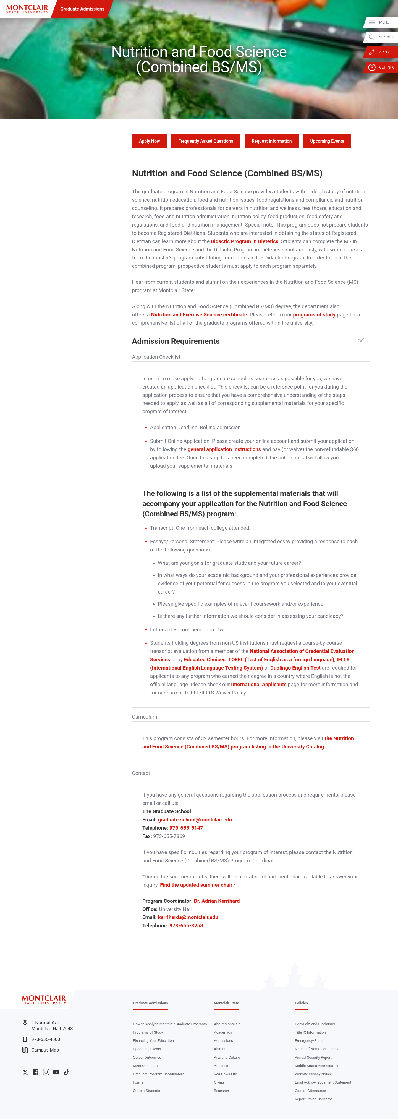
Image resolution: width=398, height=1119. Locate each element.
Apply (384, 52)
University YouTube (56, 1072)
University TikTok (66, 1072)
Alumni (219, 1049)
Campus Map (40, 1050)
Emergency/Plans (309, 1041)
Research (221, 1091)
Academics (223, 1032)
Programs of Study (148, 1032)
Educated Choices (205, 660)
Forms (138, 1082)
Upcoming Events (327, 141)
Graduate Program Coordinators (158, 1074)
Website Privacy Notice (313, 1074)
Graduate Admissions (82, 9)
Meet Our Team (145, 1066)
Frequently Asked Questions (205, 141)
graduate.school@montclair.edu (195, 820)
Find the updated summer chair (196, 885)
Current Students (146, 1091)
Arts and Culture (227, 1057)
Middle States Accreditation (317, 1066)
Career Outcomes (147, 1057)
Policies (301, 1003)
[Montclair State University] (27, 9)
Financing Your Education (153, 1041)
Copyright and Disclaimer (315, 1024)
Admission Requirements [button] (176, 341)
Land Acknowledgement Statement (323, 1082)
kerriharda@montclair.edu (188, 917)
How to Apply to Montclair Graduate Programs (170, 1024)
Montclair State (226, 1003)
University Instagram (46, 1072)
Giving (219, 1082)
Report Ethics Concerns (314, 1099)
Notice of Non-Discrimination (318, 1049)
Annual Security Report (313, 1057)
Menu (384, 22)
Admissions (223, 1041)
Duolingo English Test (295, 668)
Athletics (221, 1066)
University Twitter (25, 1072)
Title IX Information (310, 1032)
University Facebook (35, 1072)
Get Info (386, 67)
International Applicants (259, 684)
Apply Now (149, 141)
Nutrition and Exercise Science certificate (199, 315)
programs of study (314, 315)
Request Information (272, 141)
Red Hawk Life (225, 1074)
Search (385, 37)
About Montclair (227, 1024)
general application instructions (224, 449)
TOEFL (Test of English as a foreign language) (281, 660)
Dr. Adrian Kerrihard (217, 901)
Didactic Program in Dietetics (245, 241)
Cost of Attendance (310, 1091)
